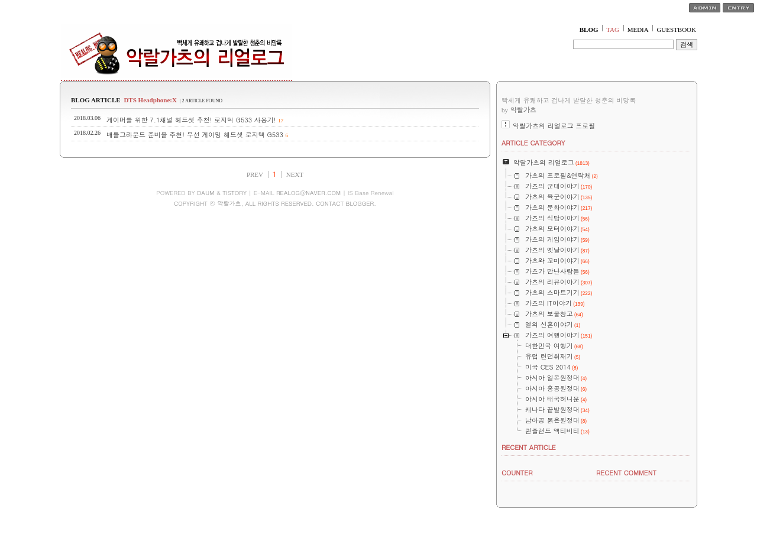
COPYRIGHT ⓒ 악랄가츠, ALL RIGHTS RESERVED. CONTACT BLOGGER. (275, 203)
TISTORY (234, 193)
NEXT (294, 174)
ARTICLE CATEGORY (533, 142)
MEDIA (638, 29)
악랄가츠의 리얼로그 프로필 (554, 125)
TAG (612, 29)
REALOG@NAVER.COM (308, 193)
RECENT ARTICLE (529, 447)
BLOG (589, 29)
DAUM (205, 193)
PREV (255, 174)
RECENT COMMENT (626, 472)
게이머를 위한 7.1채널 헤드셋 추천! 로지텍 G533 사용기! (191, 119)
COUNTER (517, 472)
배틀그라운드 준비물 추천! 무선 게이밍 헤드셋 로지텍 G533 (194, 134)
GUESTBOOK (676, 29)
